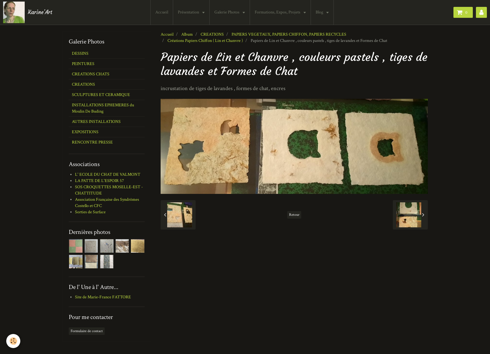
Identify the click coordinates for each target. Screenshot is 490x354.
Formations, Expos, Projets (278, 12)
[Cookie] (13, 341)
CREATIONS (212, 34)
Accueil (161, 12)
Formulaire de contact (87, 331)
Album (187, 34)
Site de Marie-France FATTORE (103, 297)
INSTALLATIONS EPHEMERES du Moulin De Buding (103, 108)
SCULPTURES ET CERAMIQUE (101, 95)
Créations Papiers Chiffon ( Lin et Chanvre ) (205, 40)
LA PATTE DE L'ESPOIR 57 (99, 181)
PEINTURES (83, 64)
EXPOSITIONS (85, 132)
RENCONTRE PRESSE (92, 142)
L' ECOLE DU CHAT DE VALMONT (107, 174)
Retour (294, 214)
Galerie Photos (227, 12)
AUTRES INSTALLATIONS (96, 121)
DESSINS (80, 53)
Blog (320, 12)
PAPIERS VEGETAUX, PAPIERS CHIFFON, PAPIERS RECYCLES (289, 34)
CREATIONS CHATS (90, 74)
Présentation (189, 12)
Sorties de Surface (90, 212)
